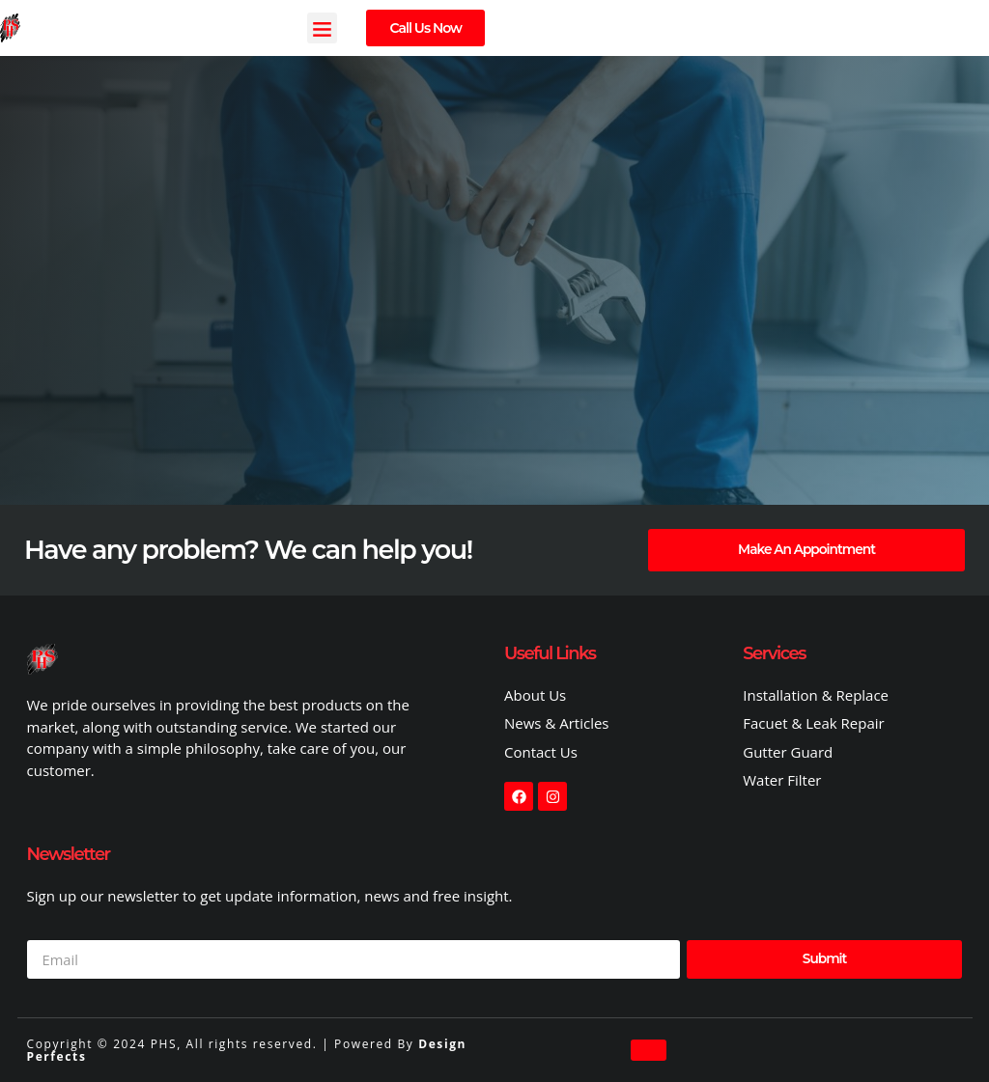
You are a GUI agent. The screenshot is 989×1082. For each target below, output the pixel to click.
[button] (322, 28)
